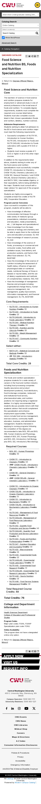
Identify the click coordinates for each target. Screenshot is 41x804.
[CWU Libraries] (21, 725)
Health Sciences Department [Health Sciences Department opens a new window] (15, 612)
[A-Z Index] (20, 741)
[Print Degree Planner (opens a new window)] (26, 56)
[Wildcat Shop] (20, 729)
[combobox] (20, 14)
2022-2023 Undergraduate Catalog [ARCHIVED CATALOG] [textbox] (21, 15)
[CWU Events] (21, 717)
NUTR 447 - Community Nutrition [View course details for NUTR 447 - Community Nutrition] (23, 338)
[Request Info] (21, 668)
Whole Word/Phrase (12, 38)
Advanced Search (9, 43)
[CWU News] (21, 721)
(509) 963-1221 (30, 702)
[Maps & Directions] (21, 737)
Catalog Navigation (11, 49)
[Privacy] (20, 756)
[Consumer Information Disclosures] (20, 745)
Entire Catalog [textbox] (8, 25)
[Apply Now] (21, 655)
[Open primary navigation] (37, 5)
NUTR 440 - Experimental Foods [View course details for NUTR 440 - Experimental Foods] (22, 555)
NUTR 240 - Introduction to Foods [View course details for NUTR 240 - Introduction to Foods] (23, 312)
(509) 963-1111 (29, 699)
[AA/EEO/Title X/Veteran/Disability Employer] (20, 769)
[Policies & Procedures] (20, 752)
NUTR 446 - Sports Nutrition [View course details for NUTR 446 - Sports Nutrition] (21, 576)
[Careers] (21, 733)
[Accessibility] (20, 760)
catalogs (10, 779)
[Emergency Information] (20, 764)
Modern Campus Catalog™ (25, 782)
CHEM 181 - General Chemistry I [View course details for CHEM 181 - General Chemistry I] (22, 473)
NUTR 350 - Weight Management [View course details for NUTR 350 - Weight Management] (23, 333)
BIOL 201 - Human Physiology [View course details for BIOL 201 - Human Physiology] (21, 451)
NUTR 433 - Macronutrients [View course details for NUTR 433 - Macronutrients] (21, 550)
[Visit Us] (21, 661)
